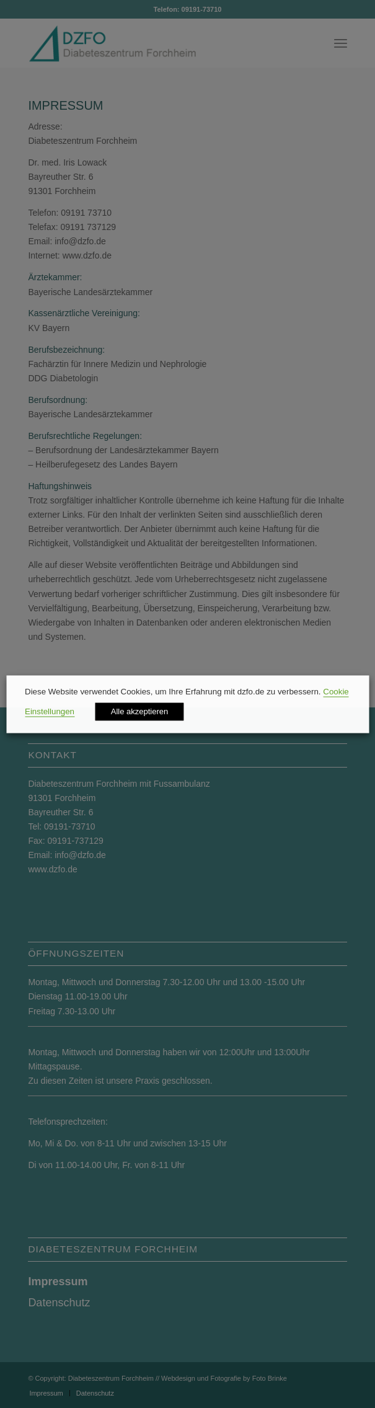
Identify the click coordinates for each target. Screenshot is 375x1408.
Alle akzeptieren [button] (140, 711)
